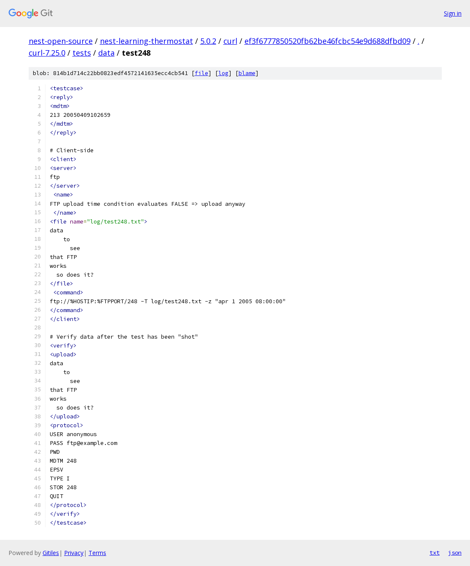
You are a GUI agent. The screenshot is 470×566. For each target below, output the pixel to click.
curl (230, 41)
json (455, 552)
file (201, 73)
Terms (97, 553)
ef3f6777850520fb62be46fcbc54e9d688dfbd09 (327, 41)
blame (247, 73)
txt (435, 552)
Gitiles (51, 553)
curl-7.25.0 (47, 53)
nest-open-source (61, 41)
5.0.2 (208, 41)
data (106, 53)
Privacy (73, 553)
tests (82, 53)
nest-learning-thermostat (146, 41)
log (223, 73)
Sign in (453, 13)
